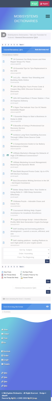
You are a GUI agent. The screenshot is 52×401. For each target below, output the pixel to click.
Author (15, 55)
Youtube (5, 364)
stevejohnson (15, 224)
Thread (4, 55)
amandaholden (16, 206)
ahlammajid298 (16, 64)
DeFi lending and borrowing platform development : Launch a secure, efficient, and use (30, 231)
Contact (5, 334)
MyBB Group (32, 398)
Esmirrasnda (15, 82)
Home (4, 329)
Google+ (5, 360)
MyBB (13, 398)
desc (10, 55)
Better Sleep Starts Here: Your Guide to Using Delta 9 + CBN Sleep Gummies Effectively (28, 192)
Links (4, 373)
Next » (22, 44)
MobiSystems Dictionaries (18, 35)
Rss (3, 342)
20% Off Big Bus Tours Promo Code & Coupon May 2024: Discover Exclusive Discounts (27, 89)
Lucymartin (14, 185)
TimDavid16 (14, 139)
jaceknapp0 (14, 94)
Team (4, 338)
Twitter (5, 355)
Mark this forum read (42, 50)
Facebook (5, 351)
